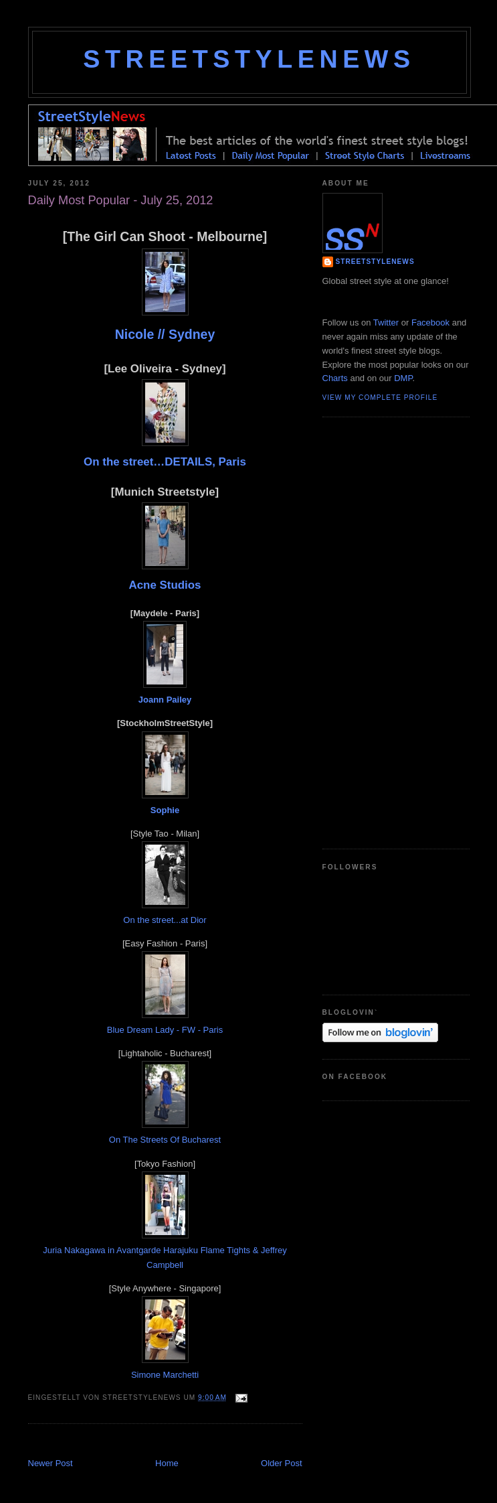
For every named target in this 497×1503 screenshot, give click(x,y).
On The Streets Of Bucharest (165, 1140)
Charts (335, 378)
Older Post (281, 1463)
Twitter (386, 322)
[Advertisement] (184, 1442)
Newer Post (50, 1463)
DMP (403, 378)
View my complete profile (380, 397)
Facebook (430, 322)
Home (167, 1463)
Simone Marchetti (165, 1375)
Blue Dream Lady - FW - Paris (165, 1030)
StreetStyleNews (249, 59)
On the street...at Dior (164, 920)
